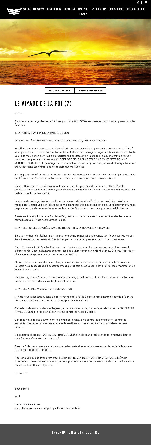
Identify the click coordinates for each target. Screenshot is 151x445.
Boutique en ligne (135, 9)
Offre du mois (54, 9)
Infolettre (69, 9)
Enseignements (98, 9)
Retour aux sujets (91, 90)
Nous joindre (116, 9)
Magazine (83, 9)
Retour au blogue (59, 90)
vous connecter (38, 408)
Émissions (38, 9)
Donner (83, 14)
